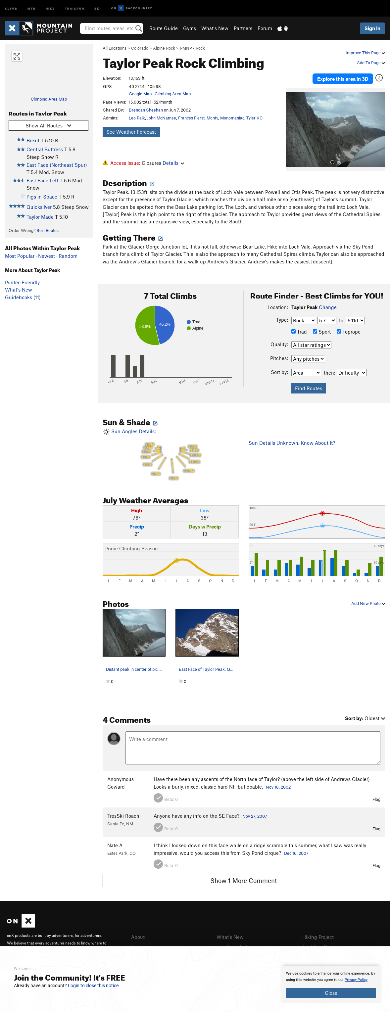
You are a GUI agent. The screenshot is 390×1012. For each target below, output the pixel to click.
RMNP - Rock (192, 48)
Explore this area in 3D (342, 79)
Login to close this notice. (94, 985)
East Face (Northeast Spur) (56, 165)
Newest (46, 256)
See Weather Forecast (131, 132)
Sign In (372, 28)
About (138, 937)
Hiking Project (318, 937)
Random (68, 256)
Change (328, 307)
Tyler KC (254, 117)
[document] (331, 984)
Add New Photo (368, 603)
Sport (322, 332)
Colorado (139, 48)
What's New (214, 28)
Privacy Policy (356, 980)
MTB (31, 8)
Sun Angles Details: (171, 454)
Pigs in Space (41, 197)
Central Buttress (44, 149)
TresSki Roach (123, 816)
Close (331, 993)
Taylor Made (40, 217)
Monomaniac (232, 117)
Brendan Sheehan (146, 110)
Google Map (140, 93)
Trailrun (74, 8)
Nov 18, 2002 (278, 787)
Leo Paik (137, 117)
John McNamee (161, 117)
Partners (243, 28)
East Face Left (42, 180)
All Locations (114, 48)
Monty (212, 117)
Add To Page (371, 62)
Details (173, 163)
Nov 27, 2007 (254, 816)
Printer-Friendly (22, 282)
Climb (11, 8)
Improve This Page (365, 52)
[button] (292, 129)
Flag (376, 799)
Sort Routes (47, 230)
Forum (265, 28)
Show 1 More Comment (243, 880)
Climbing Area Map (49, 99)
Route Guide (163, 28)
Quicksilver (39, 207)
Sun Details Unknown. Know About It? (292, 443)
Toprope (349, 332)
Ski (97, 8)
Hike (50, 8)
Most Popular (19, 256)
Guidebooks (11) (23, 297)
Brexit (32, 140)
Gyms (189, 28)
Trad (299, 332)
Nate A (114, 845)
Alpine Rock (164, 48)
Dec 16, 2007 (296, 853)
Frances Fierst (191, 117)
